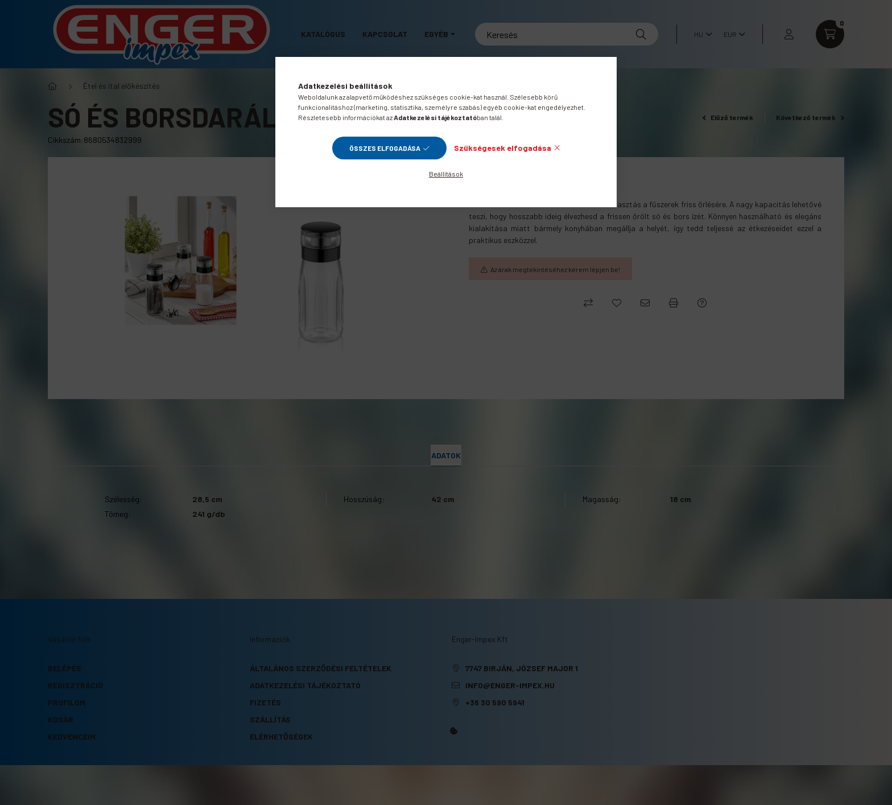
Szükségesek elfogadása (502, 148)
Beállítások (446, 174)
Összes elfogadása (384, 148)
